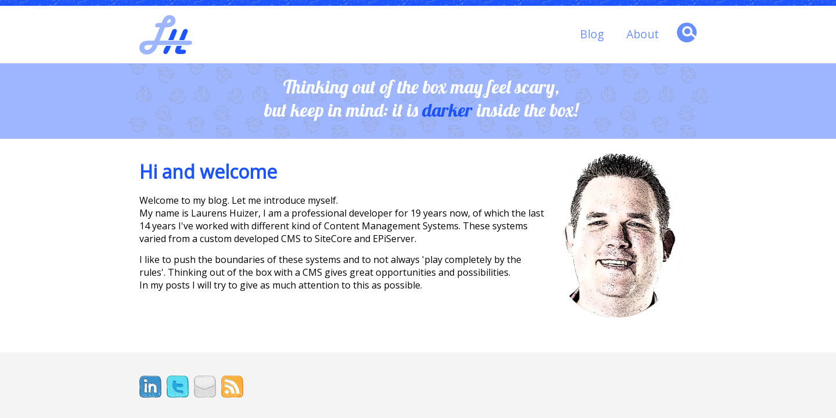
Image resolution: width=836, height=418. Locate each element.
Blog (592, 34)
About (642, 34)
